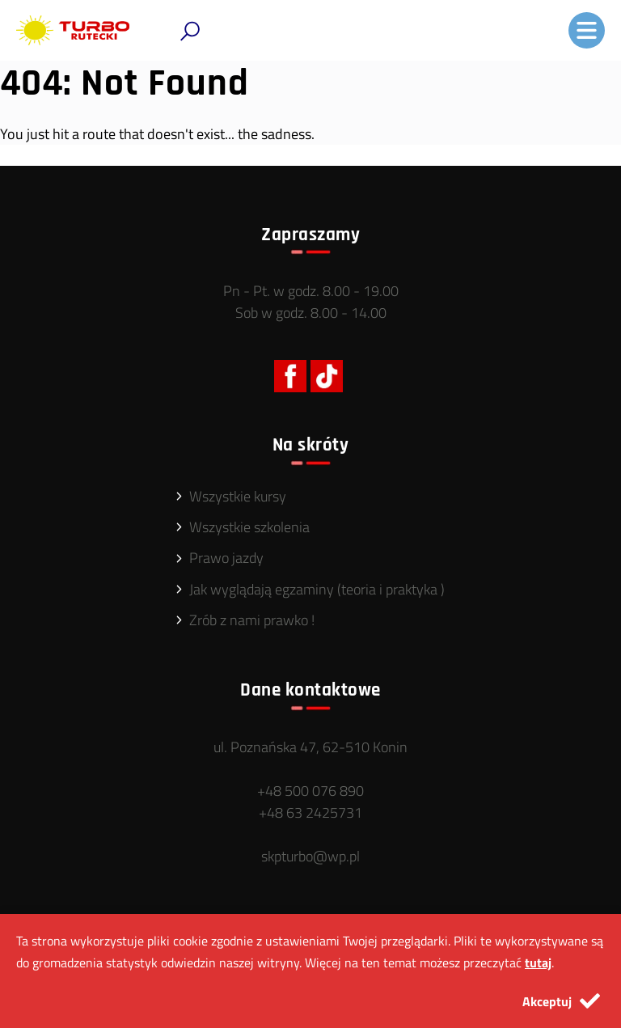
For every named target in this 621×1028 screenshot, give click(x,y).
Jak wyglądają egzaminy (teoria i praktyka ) (317, 589)
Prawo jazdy (226, 558)
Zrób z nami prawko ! (252, 620)
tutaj (538, 962)
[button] (190, 31)
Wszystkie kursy (237, 496)
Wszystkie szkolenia (249, 527)
